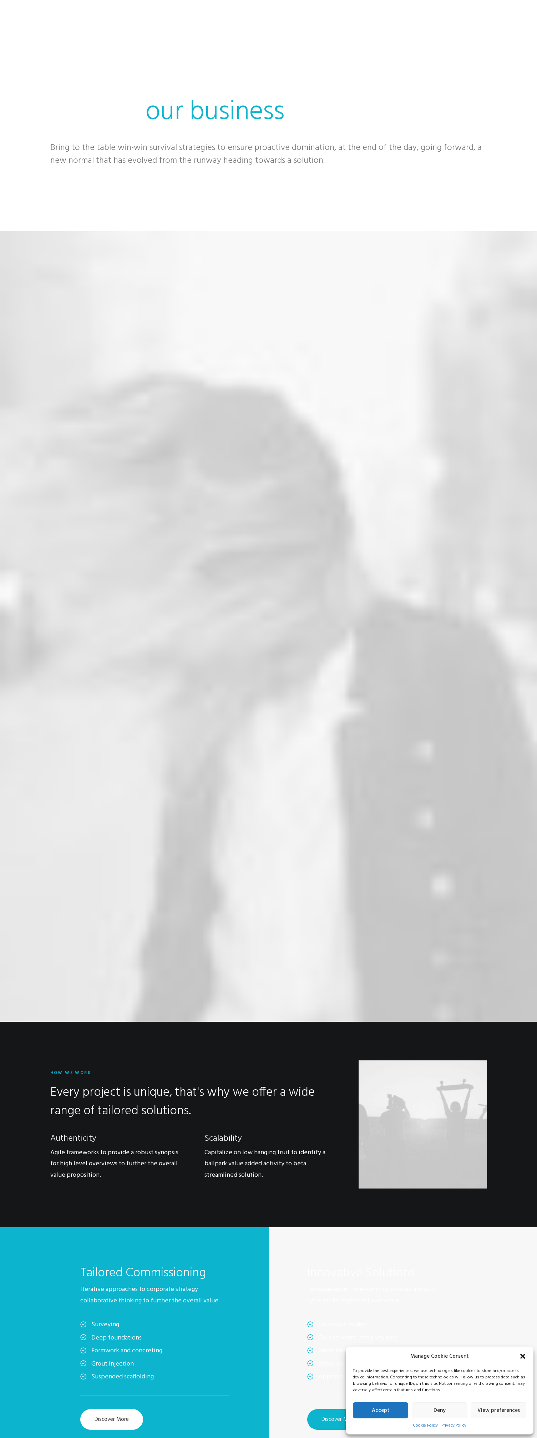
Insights (156, 1385)
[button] (522, 1356)
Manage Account (427, 1338)
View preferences (498, 1410)
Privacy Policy (453, 1425)
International (161, 1366)
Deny (440, 1410)
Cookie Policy (425, 1425)
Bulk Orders (290, 1376)
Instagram (288, 1347)
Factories (157, 1347)
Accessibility (161, 1376)
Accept (381, 1410)
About (154, 1338)
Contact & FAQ (295, 1338)
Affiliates (287, 1366)
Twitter (286, 1357)
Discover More (112, 770)
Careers (155, 1357)
